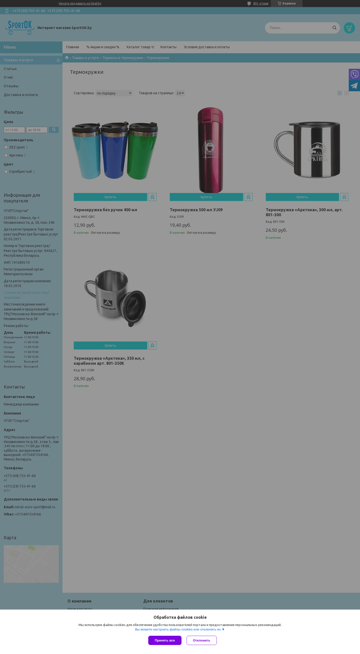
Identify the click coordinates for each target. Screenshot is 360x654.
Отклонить (201, 640)
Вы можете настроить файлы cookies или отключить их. (178, 629)
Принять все (165, 640)
